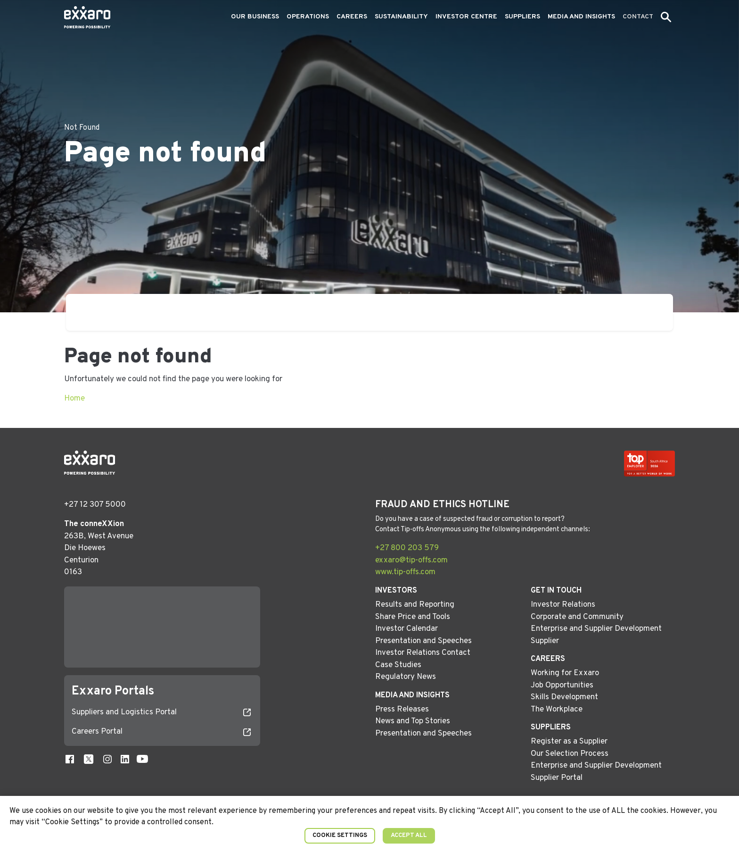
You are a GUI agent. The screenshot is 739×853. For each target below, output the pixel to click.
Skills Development (564, 697)
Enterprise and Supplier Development (596, 629)
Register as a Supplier (569, 741)
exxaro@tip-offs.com (411, 560)
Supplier (545, 641)
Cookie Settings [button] (339, 835)
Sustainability (401, 17)
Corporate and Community (577, 617)
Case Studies (398, 665)
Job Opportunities (562, 685)
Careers (352, 17)
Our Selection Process (569, 754)
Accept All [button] (409, 835)
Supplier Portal (557, 778)
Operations (308, 17)
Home (74, 398)
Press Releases (402, 709)
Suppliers (522, 17)
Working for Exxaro (565, 673)
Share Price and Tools (412, 617)
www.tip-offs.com (405, 572)
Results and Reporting (414, 605)
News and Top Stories (412, 721)
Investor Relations (563, 605)
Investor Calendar (406, 629)
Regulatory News (405, 677)
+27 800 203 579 (407, 548)
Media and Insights (581, 17)
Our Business (255, 17)
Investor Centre (466, 17)
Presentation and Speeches (423, 641)
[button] (666, 17)
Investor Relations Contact (422, 653)
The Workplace (557, 709)
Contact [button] (638, 17)
